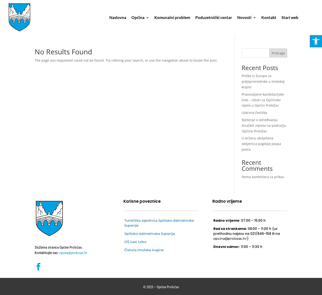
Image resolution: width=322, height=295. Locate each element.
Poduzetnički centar (213, 18)
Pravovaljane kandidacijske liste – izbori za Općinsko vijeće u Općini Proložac (263, 100)
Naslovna (117, 18)
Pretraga (278, 53)
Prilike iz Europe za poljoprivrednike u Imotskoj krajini (263, 81)
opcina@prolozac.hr (73, 253)
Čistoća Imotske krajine (144, 250)
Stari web (289, 18)
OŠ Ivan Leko (135, 242)
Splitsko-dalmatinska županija (149, 234)
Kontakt (268, 18)
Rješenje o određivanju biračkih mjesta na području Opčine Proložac (264, 125)
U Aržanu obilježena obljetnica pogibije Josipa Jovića (261, 144)
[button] (316, 41)
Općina (137, 18)
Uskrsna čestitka (254, 112)
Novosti (244, 18)
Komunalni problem (172, 18)
